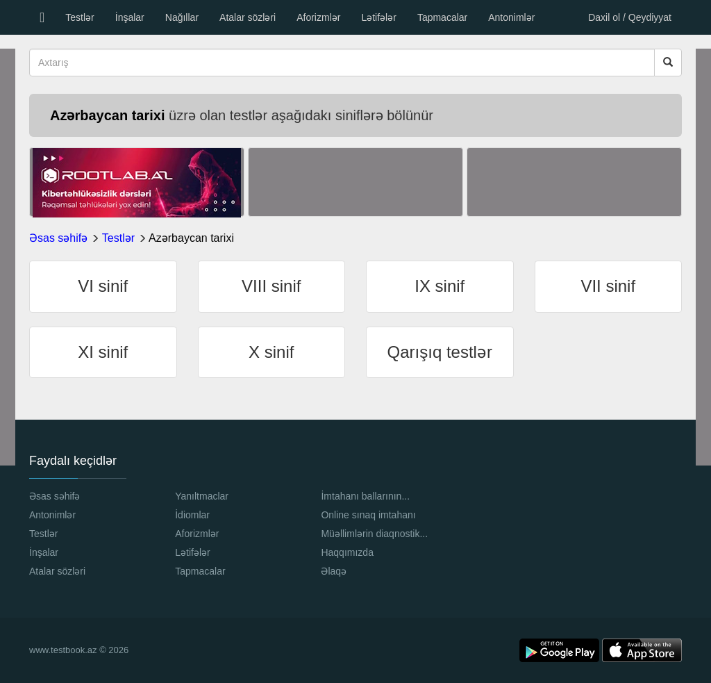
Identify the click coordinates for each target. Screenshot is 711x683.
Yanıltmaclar (201, 496)
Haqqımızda (347, 552)
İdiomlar (192, 514)
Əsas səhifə (58, 238)
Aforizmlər (318, 17)
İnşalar (129, 17)
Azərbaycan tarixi (191, 238)
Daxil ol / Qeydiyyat (629, 17)
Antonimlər (511, 17)
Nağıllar (182, 17)
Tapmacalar (442, 17)
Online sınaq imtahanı (368, 514)
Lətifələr (378, 17)
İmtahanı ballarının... (365, 496)
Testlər (79, 17)
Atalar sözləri (247, 17)
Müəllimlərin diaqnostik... (374, 533)
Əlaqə (333, 571)
